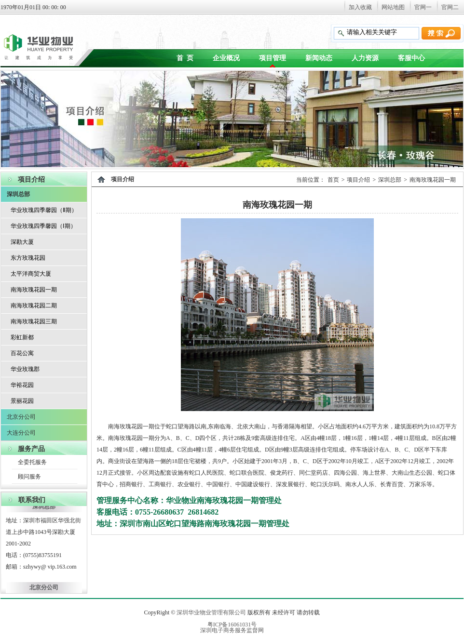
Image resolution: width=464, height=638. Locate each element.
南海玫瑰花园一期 (34, 289)
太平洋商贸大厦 (31, 273)
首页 (333, 179)
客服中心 (411, 58)
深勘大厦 (22, 242)
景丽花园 (22, 401)
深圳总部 (18, 194)
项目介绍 (358, 179)
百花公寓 (22, 353)
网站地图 (393, 7)
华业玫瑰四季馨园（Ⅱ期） (44, 210)
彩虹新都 (22, 337)
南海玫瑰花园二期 (34, 305)
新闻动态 (318, 58)
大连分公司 (21, 432)
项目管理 (272, 58)
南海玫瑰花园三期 (34, 321)
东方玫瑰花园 (28, 257)
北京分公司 (21, 416)
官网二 (450, 7)
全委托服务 (32, 462)
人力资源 (365, 58)
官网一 (423, 7)
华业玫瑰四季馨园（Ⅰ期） (43, 226)
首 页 (185, 58)
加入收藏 (360, 7)
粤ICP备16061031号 (232, 624)
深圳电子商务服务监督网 (232, 630)
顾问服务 (29, 476)
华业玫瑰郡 (25, 369)
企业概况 (226, 58)
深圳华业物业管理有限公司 (211, 612)
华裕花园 (22, 385)
